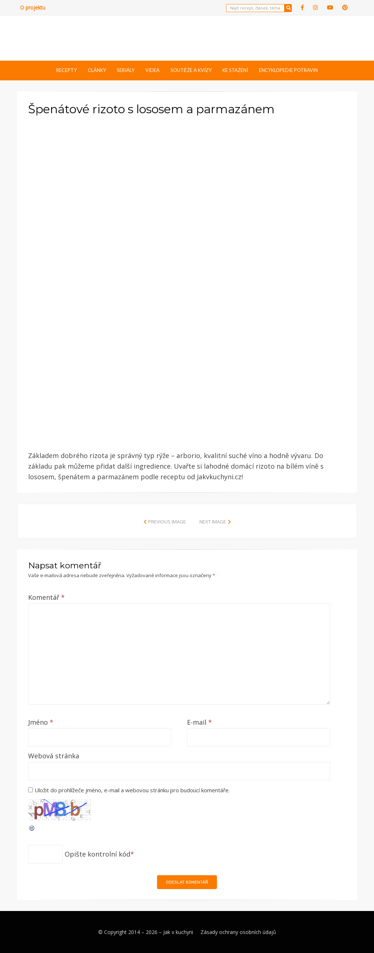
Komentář (46, 597)
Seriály (125, 70)
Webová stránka (53, 755)
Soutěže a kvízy (191, 70)
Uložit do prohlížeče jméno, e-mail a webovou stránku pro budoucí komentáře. (132, 790)
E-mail (199, 722)
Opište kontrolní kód (97, 854)
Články (97, 70)
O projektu (32, 7)
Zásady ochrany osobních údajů (238, 932)
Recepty (66, 70)
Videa (152, 70)
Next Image (212, 521)
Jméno (40, 722)
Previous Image (167, 521)
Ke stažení (235, 70)
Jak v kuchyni (178, 932)
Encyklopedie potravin (288, 70)
